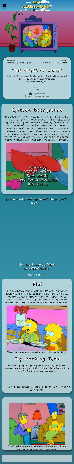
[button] (4, 6)
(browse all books (35, 275)
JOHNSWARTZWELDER (37, 5)
